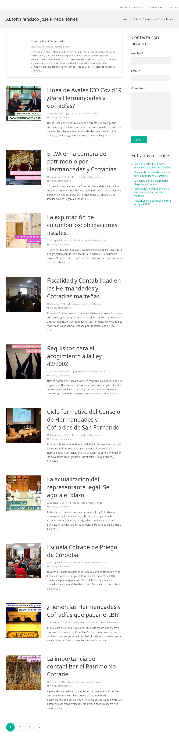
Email (135, 70)
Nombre (137, 53)
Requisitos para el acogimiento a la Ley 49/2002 (74, 356)
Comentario (138, 88)
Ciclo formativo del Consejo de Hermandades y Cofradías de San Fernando (83, 419)
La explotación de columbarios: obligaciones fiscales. (82, 225)
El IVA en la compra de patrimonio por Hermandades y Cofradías (81, 161)
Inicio (125, 19)
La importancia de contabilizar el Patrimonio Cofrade (81, 666)
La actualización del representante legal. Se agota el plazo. (78, 487)
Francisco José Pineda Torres (83, 113)
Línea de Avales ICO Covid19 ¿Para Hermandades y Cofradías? (84, 98)
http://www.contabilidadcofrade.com (50, 46)
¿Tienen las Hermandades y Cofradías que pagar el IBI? (84, 610)
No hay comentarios (60, 117)
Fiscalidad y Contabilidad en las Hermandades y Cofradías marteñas (84, 288)
